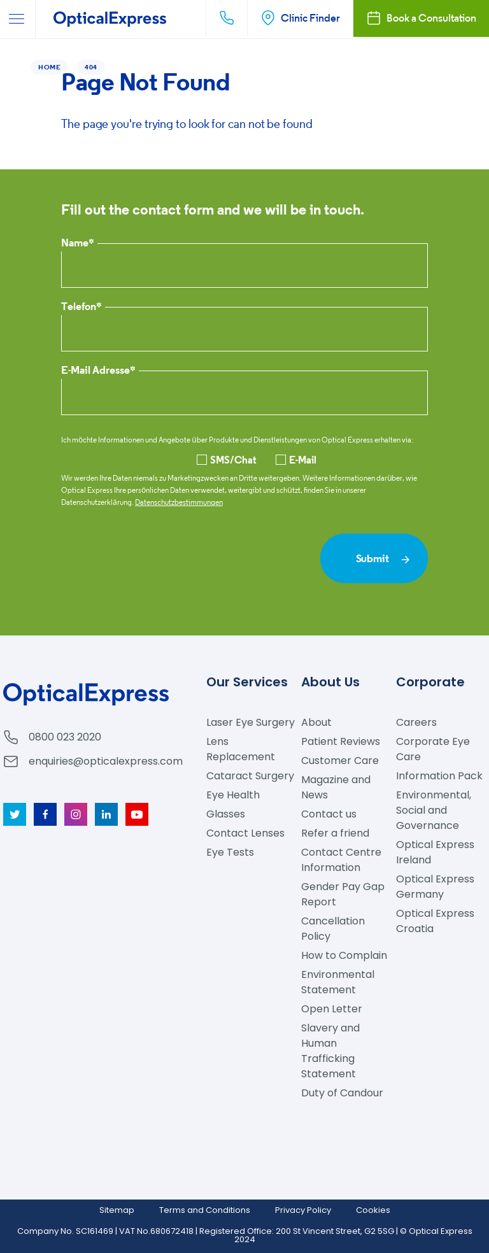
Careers (416, 722)
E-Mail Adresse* (98, 371)
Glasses (225, 814)
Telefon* (81, 307)
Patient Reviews (340, 741)
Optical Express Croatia (435, 921)
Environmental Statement (337, 982)
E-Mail (296, 459)
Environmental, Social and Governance (433, 810)
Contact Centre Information (341, 860)
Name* (77, 243)
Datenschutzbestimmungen (179, 502)
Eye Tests (230, 852)
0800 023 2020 (65, 737)
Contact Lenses (245, 833)
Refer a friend (335, 833)
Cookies (373, 1210)
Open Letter (331, 1009)
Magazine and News (336, 787)
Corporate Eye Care (433, 749)
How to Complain (344, 955)
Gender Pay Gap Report (343, 894)
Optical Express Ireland (435, 852)
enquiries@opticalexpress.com (106, 761)
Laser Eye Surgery (250, 722)
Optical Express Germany (435, 887)
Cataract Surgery (250, 775)
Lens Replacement (240, 749)
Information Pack (439, 775)
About (316, 722)
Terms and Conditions (204, 1210)
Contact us (329, 814)
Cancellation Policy (333, 929)
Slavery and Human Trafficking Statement (330, 1051)
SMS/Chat (227, 459)
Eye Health (233, 795)
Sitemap (116, 1210)
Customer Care (340, 760)
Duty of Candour (342, 1093)
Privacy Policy (303, 1210)
